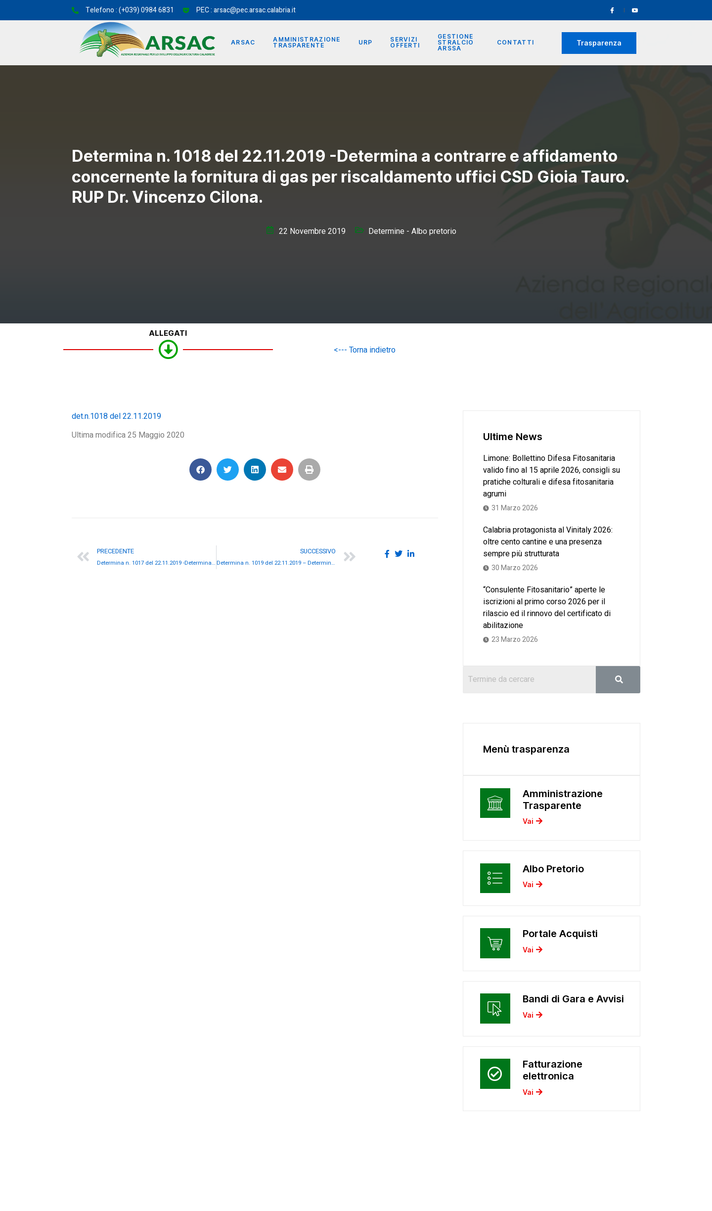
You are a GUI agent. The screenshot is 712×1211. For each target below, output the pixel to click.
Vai (532, 822)
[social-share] (387, 554)
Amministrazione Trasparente (307, 42)
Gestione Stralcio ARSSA (456, 42)
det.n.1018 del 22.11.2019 (116, 416)
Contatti (515, 42)
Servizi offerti (405, 42)
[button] (200, 469)
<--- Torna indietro (365, 350)
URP (365, 42)
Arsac (243, 42)
